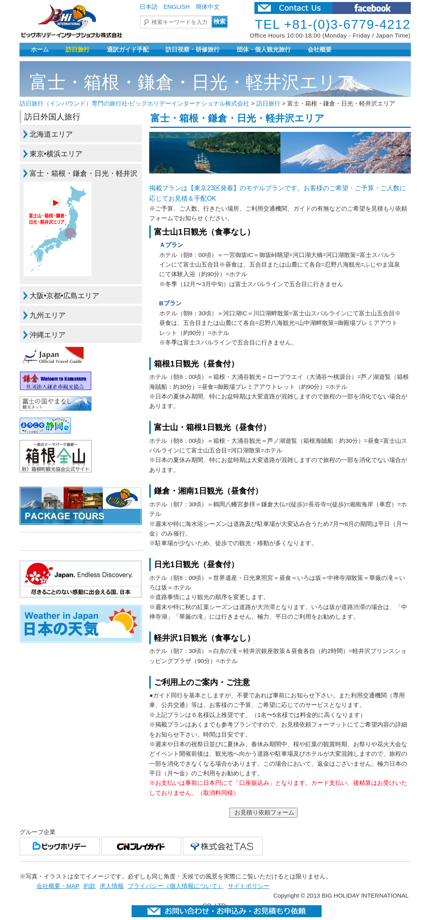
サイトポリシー (249, 885)
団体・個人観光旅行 (264, 49)
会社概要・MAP (58, 885)
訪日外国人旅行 (52, 116)
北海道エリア (51, 134)
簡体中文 (208, 6)
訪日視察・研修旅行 (193, 49)
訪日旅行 (78, 49)
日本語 (149, 6)
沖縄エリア (48, 335)
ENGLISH (177, 6)
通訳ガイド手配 (128, 49)
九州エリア (48, 315)
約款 (90, 885)
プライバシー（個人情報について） (176, 885)
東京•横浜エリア (56, 154)
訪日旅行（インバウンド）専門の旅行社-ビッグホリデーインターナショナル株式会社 (135, 103)
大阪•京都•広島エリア (65, 296)
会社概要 (320, 49)
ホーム (40, 49)
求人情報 (112, 885)
